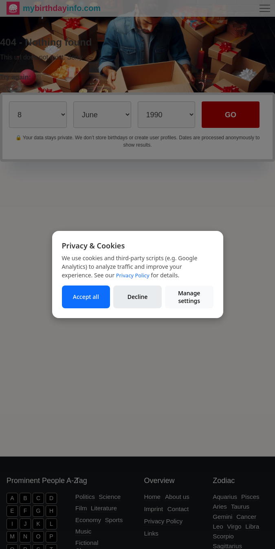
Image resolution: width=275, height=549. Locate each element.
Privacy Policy (133, 275)
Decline (138, 297)
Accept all (86, 297)
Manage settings (189, 297)
